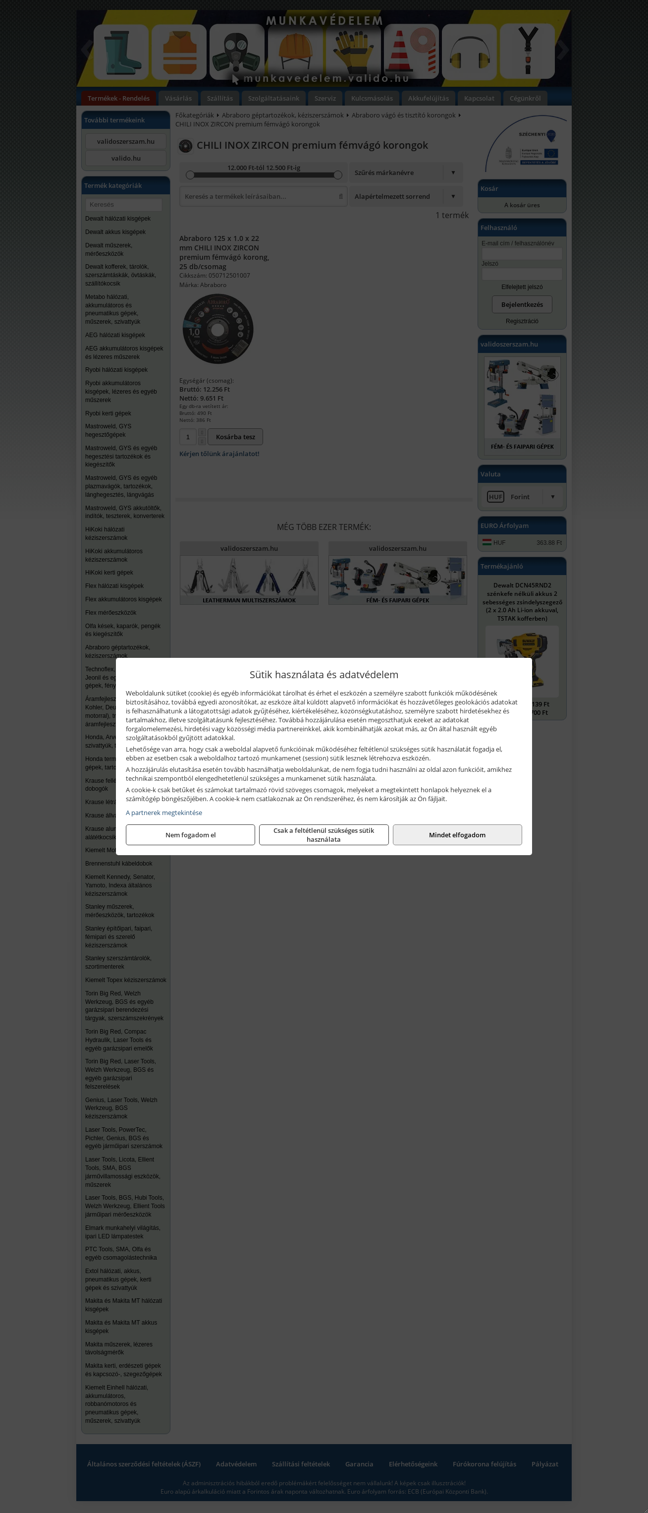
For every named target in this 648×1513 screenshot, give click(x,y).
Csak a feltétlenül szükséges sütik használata (323, 835)
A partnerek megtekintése (164, 812)
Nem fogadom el (190, 834)
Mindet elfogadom (457, 834)
